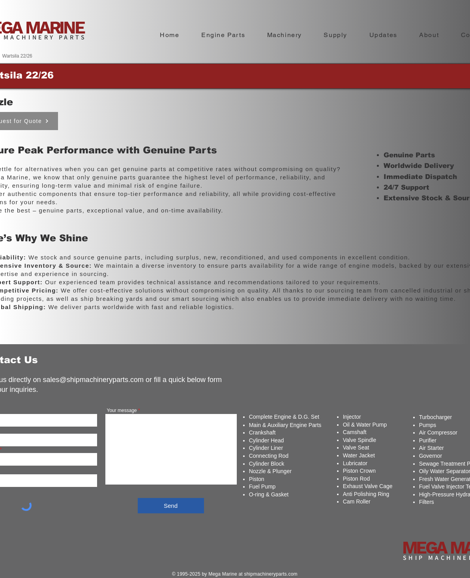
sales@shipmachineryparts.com (93, 380)
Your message (122, 410)
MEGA (426, 547)
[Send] (171, 505)
